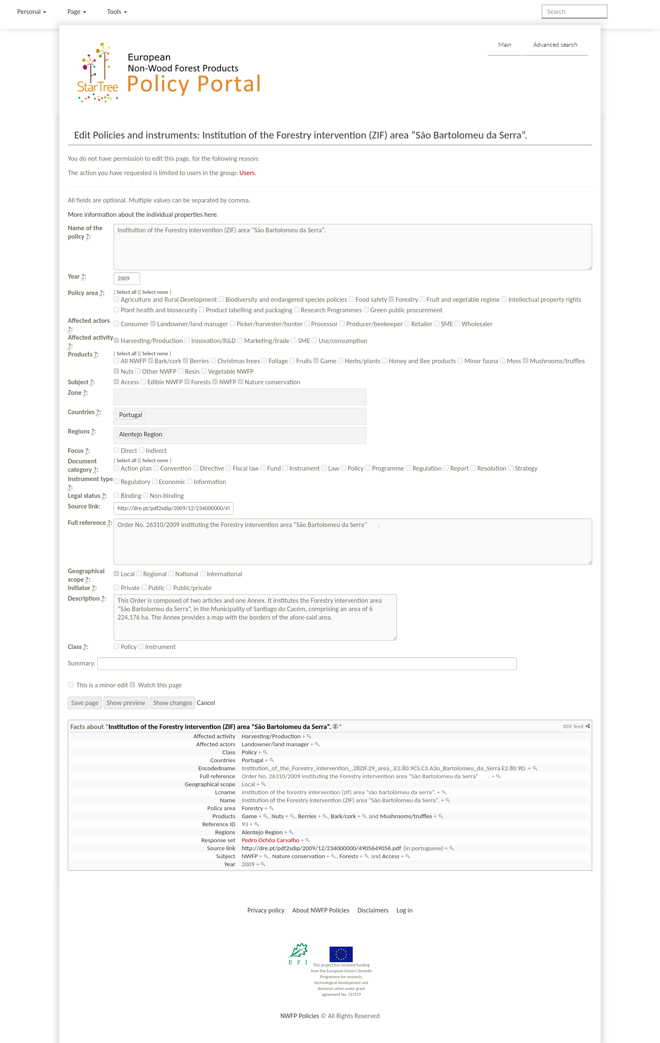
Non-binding (163, 496)
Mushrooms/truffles (554, 361)
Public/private (188, 588)
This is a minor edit (102, 685)
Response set (218, 840)
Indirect (153, 451)
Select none (155, 292)
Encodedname (216, 768)
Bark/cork (164, 361)
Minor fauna (478, 361)
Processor (321, 324)
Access (126, 382)
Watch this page (160, 685)
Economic (168, 482)
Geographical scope (210, 784)
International (221, 574)
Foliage (274, 361)
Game (324, 361)
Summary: (82, 663)
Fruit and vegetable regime (460, 299)
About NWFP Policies (321, 910)
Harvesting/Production (148, 341)
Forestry (403, 299)
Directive (208, 468)
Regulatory (132, 482)
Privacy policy (266, 910)
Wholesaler (473, 324)
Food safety (368, 299)
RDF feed (573, 726)
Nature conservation (269, 382)
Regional (151, 574)
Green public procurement (402, 310)
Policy (352, 468)
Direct (125, 451)
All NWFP (130, 361)
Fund (270, 468)
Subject (225, 856)
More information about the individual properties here (142, 214)
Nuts (123, 371)
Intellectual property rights (541, 299)
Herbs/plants (359, 361)
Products (224, 816)
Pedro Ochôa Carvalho (270, 840)
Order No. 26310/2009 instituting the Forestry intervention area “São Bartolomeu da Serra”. (353, 542)
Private (127, 588)
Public (153, 588)
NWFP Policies (299, 1016)
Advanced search (555, 44)
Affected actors (215, 744)
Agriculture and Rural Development (165, 299)
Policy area (221, 808)
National (183, 574)
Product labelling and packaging (245, 310)
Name (227, 800)
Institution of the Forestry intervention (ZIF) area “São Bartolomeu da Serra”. (353, 247)
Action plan (133, 468)
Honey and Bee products (419, 361)
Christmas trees (235, 361)
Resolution (488, 468)
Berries (196, 361)
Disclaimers (373, 910)
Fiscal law (242, 468)
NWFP (224, 382)
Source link (221, 848)
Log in (404, 910)
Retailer (419, 324)
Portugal (252, 760)
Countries (222, 760)
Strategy (523, 468)
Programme (384, 468)
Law (330, 468)
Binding (127, 496)
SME (443, 324)
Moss (510, 361)
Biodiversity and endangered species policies (282, 299)
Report (456, 468)
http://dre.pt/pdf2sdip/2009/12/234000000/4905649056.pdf (321, 848)
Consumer (131, 324)
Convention (172, 468)
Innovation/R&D (210, 341)
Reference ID (218, 824)
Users (247, 173)
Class (228, 752)
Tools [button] (117, 12)
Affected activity (214, 736)
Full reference (217, 776)
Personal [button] (31, 12)
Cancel (206, 703)
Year (229, 864)
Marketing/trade (263, 341)
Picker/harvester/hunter (266, 324)
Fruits (300, 361)
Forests (197, 382)
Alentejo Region (262, 832)
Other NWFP (155, 371)
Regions (225, 832)
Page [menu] (76, 12)
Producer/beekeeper (371, 324)
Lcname (225, 792)
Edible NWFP (162, 382)
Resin (189, 371)
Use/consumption (339, 341)
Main (504, 44)
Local (124, 574)
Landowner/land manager (189, 324)
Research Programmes (328, 310)
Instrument (301, 468)
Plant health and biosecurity (155, 310)
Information (206, 482)
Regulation (424, 468)
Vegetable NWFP (227, 371)
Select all (126, 292)
